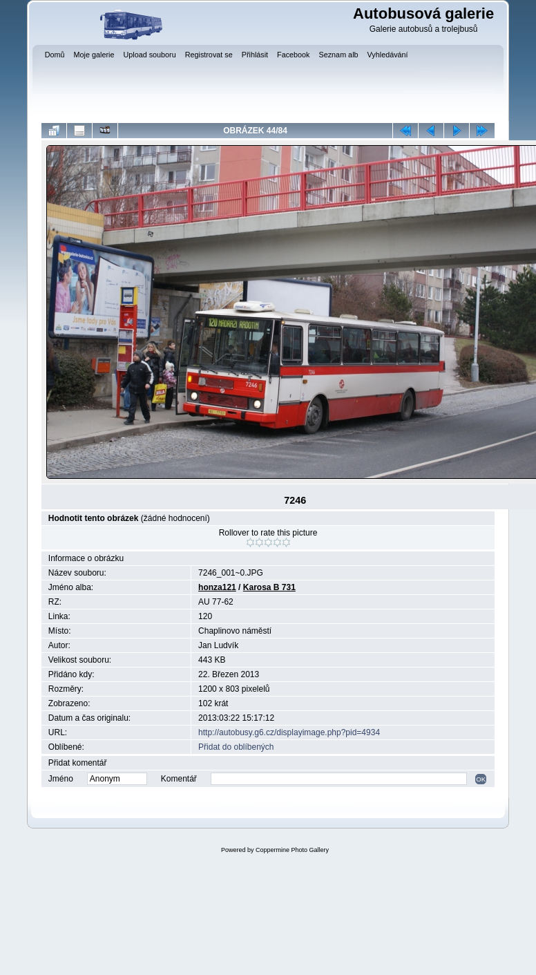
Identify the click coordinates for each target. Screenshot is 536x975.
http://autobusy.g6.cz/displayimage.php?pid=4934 (289, 732)
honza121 (217, 587)
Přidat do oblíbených (236, 747)
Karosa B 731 (269, 587)
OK (481, 779)
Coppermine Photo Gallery (292, 849)
